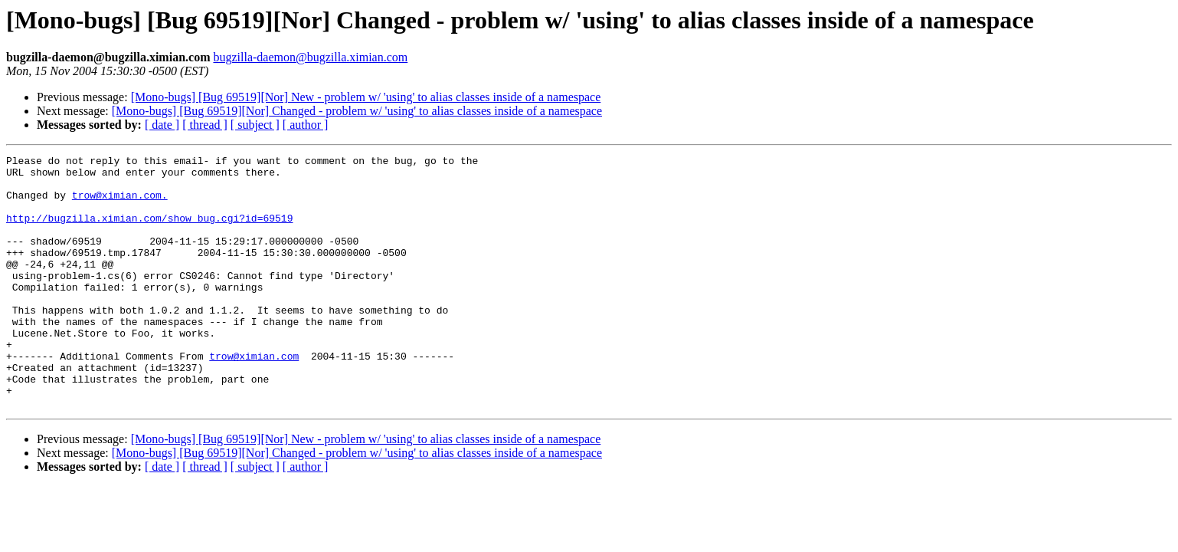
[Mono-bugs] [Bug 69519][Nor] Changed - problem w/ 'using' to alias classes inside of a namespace (357, 110)
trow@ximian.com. (120, 204)
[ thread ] (204, 124)
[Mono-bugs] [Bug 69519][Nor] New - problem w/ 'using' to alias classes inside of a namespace (366, 97)
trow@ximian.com (254, 397)
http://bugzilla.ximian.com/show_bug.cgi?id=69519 (149, 231)
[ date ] (162, 124)
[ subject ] (255, 124)
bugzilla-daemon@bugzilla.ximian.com (310, 57)
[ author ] (306, 124)
